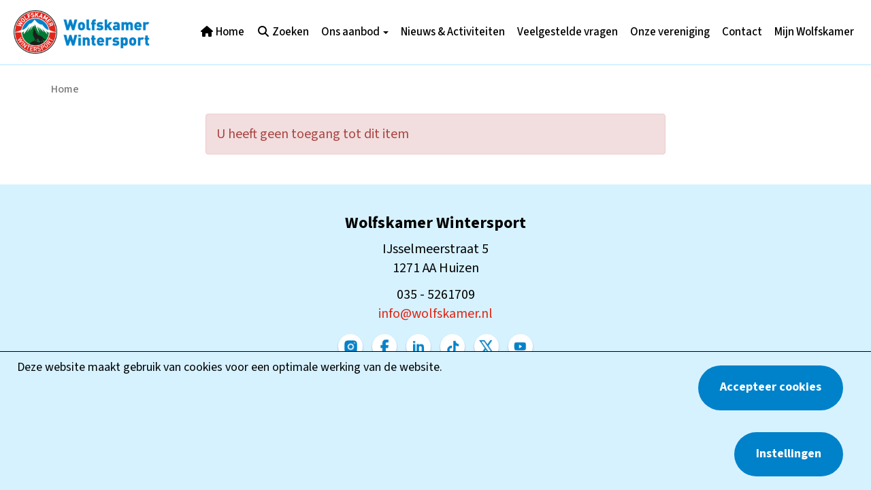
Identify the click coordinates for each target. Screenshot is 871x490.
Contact (742, 32)
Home (222, 32)
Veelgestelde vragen (567, 32)
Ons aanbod (355, 32)
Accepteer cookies (770, 386)
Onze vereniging (670, 32)
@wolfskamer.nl (435, 313)
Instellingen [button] (788, 453)
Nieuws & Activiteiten (453, 32)
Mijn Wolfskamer (814, 32)
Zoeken (283, 32)
